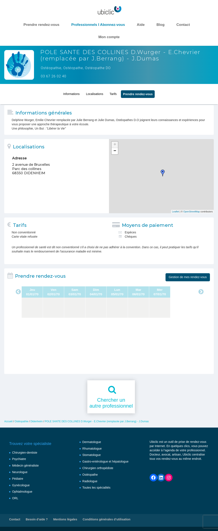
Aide (141, 25)
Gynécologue (21, 485)
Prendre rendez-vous (41, 25)
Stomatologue (91, 455)
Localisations (94, 92)
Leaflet (175, 211)
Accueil (8, 421)
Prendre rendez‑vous (138, 92)
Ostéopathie (21, 421)
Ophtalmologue (22, 491)
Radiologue (90, 481)
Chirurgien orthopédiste (97, 468)
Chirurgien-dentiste (24, 452)
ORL (15, 498)
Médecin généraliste (25, 465)
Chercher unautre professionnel (111, 403)
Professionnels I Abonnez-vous (98, 25)
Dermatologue (91, 442)
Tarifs (113, 92)
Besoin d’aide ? (37, 519)
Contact (183, 25)
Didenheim (36, 421)
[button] (8, 522)
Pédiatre (17, 478)
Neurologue (19, 472)
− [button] (114, 151)
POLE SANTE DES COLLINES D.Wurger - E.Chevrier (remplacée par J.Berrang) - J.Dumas (97, 421)
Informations (71, 92)
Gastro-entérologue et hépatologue (105, 461)
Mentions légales (65, 519)
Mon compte (109, 37)
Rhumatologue (92, 448)
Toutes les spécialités (96, 487)
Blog (161, 25)
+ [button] (114, 145)
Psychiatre (19, 459)
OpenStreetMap (191, 211)
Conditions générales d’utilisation (106, 519)
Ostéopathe (90, 474)
